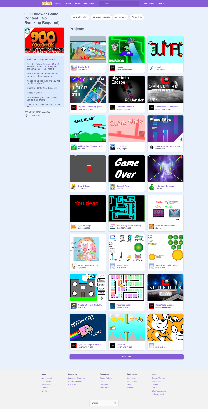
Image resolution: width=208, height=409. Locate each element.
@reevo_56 (48, 64)
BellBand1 (120, 188)
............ (158, 345)
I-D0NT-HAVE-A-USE (124, 69)
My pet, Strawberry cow (88, 265)
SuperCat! (120, 345)
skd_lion (158, 228)
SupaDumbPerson (123, 109)
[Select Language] (104, 403)
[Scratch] (47, 3)
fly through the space (164, 186)
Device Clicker (122, 265)
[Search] (101, 3)
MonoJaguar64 (122, 307)
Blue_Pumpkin (121, 149)
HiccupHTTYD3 (161, 149)
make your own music (165, 226)
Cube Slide (121, 146)
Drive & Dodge (84, 186)
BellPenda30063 (84, 228)
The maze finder (123, 305)
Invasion (120, 67)
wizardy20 (81, 307)
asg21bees (82, 268)
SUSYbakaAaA (161, 188)
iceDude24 (82, 149)
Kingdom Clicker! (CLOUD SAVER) (91, 305)
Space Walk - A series (164, 305)
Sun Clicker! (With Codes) (166, 265)
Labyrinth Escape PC (125, 107)
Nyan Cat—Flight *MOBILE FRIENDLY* (91, 345)
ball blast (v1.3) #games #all (90, 146)
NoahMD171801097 (123, 228)
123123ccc (82, 188)
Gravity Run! (83, 67)
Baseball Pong (122, 186)
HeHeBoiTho (121, 268)
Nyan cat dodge (84, 226)
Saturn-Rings (160, 69)
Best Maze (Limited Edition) (128, 226)
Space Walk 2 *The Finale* (166, 107)
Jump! (158, 67)
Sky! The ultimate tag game (90, 107)
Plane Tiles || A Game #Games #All (168, 146)
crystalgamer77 (83, 69)
